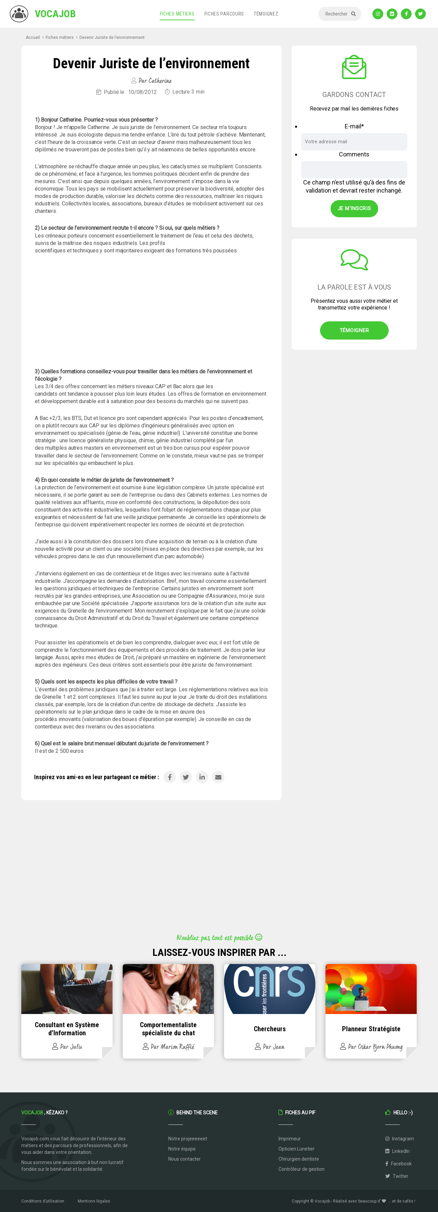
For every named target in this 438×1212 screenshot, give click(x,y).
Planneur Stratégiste (371, 1029)
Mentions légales (94, 1201)
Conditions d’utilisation (42, 1201)
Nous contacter (184, 1159)
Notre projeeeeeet (187, 1138)
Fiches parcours (224, 14)
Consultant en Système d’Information (67, 1029)
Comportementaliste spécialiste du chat (168, 1029)
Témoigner (354, 330)
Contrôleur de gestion (301, 1169)
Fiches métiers (177, 14)
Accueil (33, 37)
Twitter (396, 1176)
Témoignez (266, 14)
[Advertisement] (151, 311)
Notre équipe (182, 1149)
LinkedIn (397, 1151)
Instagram (399, 1138)
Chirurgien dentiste (298, 1159)
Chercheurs (270, 1029)
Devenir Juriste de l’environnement (112, 37)
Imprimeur (289, 1138)
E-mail (354, 126)
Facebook (398, 1163)
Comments (354, 154)
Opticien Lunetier (296, 1149)
